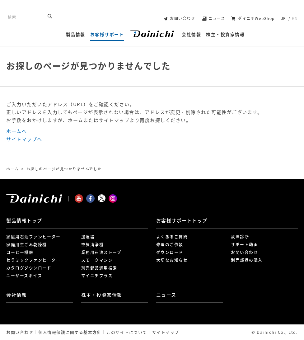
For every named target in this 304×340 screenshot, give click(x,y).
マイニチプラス (97, 275)
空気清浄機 (92, 244)
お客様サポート (182, 220)
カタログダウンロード (28, 268)
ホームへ (16, 131)
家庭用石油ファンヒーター (33, 236)
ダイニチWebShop (256, 18)
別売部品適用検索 (99, 268)
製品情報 (24, 220)
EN (295, 18)
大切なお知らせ (172, 260)
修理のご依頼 (169, 244)
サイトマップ (165, 332)
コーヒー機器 (19, 252)
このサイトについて (126, 332)
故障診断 (240, 236)
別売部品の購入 (247, 260)
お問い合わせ (182, 18)
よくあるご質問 (172, 236)
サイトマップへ (24, 139)
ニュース (216, 18)
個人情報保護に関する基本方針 (69, 332)
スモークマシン (97, 260)
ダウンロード (169, 252)
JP (283, 18)
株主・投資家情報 (101, 294)
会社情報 (16, 294)
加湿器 (88, 236)
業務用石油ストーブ (101, 252)
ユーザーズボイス (24, 275)
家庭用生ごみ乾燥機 (26, 244)
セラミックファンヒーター (33, 260)
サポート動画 (244, 244)
